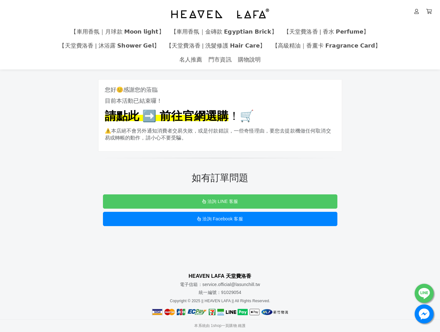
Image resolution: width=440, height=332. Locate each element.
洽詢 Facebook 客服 (220, 218)
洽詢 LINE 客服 (220, 201)
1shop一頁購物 (224, 325)
